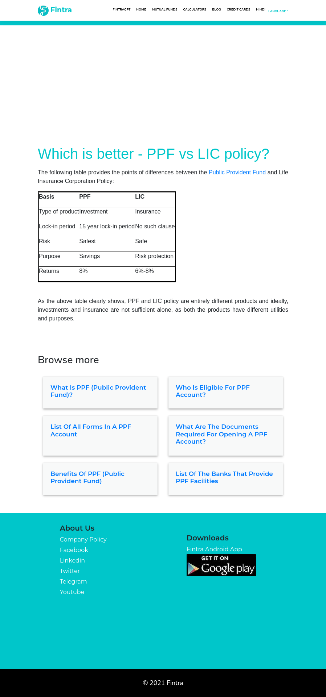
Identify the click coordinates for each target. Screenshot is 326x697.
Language (277, 11)
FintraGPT (121, 9)
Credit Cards (238, 9)
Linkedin (72, 560)
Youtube (72, 592)
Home (141, 9)
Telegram (73, 581)
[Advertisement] (163, 79)
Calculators (194, 9)
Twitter (70, 571)
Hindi (260, 9)
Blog (216, 9)
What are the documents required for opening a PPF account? (221, 434)
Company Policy (83, 539)
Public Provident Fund (237, 172)
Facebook (74, 550)
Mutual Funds (165, 9)
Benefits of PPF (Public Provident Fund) (87, 477)
